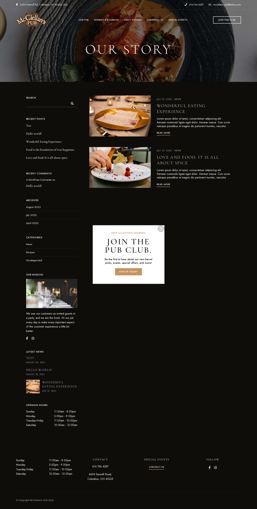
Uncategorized (34, 260)
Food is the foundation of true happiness (50, 149)
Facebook (210, 467)
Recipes (30, 252)
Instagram (215, 467)
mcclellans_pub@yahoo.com (225, 4)
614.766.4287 (194, 4)
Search (31, 97)
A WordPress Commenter (39, 179)
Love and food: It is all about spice (192, 160)
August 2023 (33, 207)
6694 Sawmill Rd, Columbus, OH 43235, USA (41, 4)
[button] (227, 20)
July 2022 (31, 215)
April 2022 (32, 223)
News (177, 99)
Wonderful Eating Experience (184, 108)
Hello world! (34, 133)
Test (28, 125)
